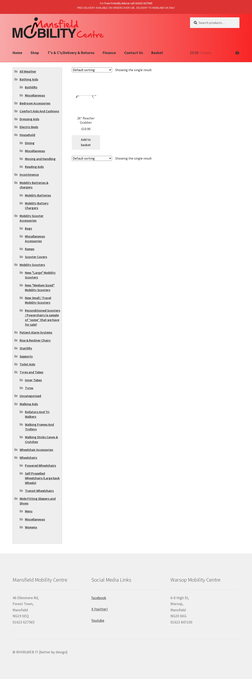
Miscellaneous (35, 95)
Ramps (29, 249)
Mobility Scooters (32, 265)
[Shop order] (92, 69)
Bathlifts (31, 87)
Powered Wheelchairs (40, 465)
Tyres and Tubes (31, 372)
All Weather (28, 71)
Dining (30, 143)
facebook (98, 597)
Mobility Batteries (38, 195)
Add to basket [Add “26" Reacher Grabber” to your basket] (86, 142)
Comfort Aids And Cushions (39, 111)
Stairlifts (26, 348)
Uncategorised (30, 396)
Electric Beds (29, 127)
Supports (26, 356)
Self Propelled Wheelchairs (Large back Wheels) (42, 478)
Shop (34, 52)
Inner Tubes (33, 380)
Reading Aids (34, 167)
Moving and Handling (40, 159)
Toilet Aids (27, 364)
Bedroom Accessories (35, 103)
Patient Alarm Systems (36, 332)
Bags (28, 228)
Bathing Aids (29, 79)
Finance (109, 52)
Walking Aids (29, 404)
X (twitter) (99, 609)
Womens (31, 527)
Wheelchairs (28, 458)
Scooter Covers (36, 257)
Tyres (29, 388)
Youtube (97, 620)
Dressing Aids (29, 119)
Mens (28, 511)
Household (27, 135)
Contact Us (133, 52)
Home (17, 52)
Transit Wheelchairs (39, 491)
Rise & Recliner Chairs (35, 340)
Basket (157, 52)
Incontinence (29, 175)
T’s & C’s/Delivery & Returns (71, 52)
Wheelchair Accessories (36, 450)
